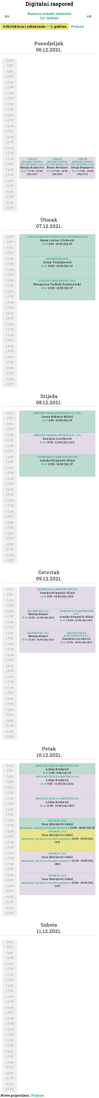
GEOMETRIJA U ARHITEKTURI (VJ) (57, 589)
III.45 (45, 244)
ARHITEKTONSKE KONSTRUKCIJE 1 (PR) (57, 413)
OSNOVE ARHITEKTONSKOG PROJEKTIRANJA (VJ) (32, 162)
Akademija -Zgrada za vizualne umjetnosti (44, 827)
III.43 (75, 171)
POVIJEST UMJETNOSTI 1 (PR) (57, 280)
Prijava (77, 26)
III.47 (24, 171)
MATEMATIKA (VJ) (38, 611)
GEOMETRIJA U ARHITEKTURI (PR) (57, 457)
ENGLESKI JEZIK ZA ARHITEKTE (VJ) (57, 776)
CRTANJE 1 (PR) (57, 820)
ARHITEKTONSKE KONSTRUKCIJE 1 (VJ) (57, 435)
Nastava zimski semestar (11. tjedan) (49, 15)
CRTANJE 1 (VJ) (57, 831)
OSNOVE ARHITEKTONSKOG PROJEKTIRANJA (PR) (57, 236)
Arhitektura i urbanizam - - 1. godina (34, 26)
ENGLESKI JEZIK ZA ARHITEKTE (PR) (57, 765)
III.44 (49, 171)
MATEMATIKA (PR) (57, 258)
